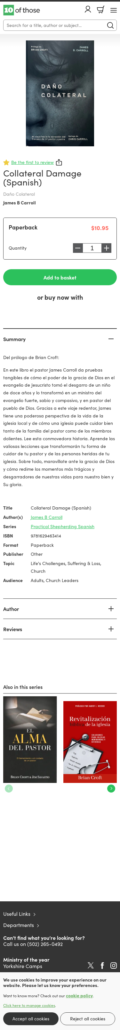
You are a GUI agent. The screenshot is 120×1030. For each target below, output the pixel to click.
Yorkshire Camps (22, 966)
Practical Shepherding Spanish (62, 526)
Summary (14, 338)
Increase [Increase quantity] (106, 248)
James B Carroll (19, 202)
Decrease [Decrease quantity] (78, 248)
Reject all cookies (87, 1019)
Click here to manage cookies (29, 1005)
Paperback (23, 227)
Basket (101, 9)
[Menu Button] (113, 10)
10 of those (21, 10)
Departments (18, 925)
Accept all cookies (30, 1019)
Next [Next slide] (111, 789)
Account (88, 9)
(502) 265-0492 (45, 943)
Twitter (91, 965)
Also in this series (23, 686)
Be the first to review (32, 162)
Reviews (12, 628)
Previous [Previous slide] (9, 789)
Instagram (113, 965)
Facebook (102, 965)
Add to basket (60, 277)
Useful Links (16, 913)
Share (59, 162)
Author (11, 608)
